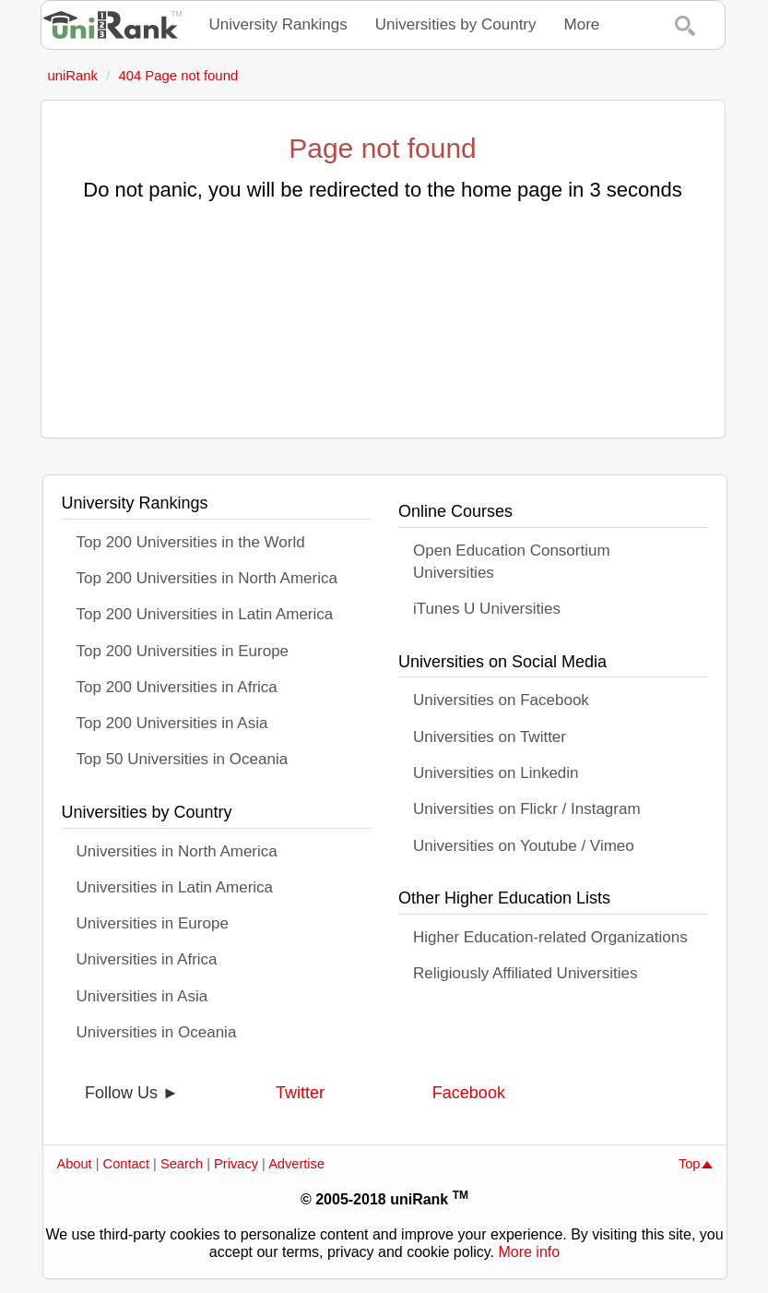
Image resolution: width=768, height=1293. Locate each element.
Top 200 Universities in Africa (177, 687)
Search (181, 1163)
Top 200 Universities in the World (191, 542)
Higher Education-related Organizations (550, 937)
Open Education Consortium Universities (511, 561)
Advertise (296, 1163)
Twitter (300, 1092)
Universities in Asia (142, 996)
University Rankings (278, 24)
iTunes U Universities (487, 608)
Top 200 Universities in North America (207, 578)
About (74, 1163)
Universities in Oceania (157, 1032)
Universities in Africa (147, 959)
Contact (126, 1163)
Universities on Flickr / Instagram (527, 809)
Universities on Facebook (501, 700)
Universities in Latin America (175, 887)
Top (696, 1163)
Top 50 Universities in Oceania (183, 759)
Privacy (236, 1163)
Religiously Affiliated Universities (525, 973)
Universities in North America (177, 851)
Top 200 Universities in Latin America (205, 614)
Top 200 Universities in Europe (183, 651)
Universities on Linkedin (496, 773)
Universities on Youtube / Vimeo (523, 846)
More (582, 24)
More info (529, 1252)
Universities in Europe (153, 923)
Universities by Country (456, 24)
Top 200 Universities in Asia (172, 723)
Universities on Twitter (489, 737)
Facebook (468, 1092)
